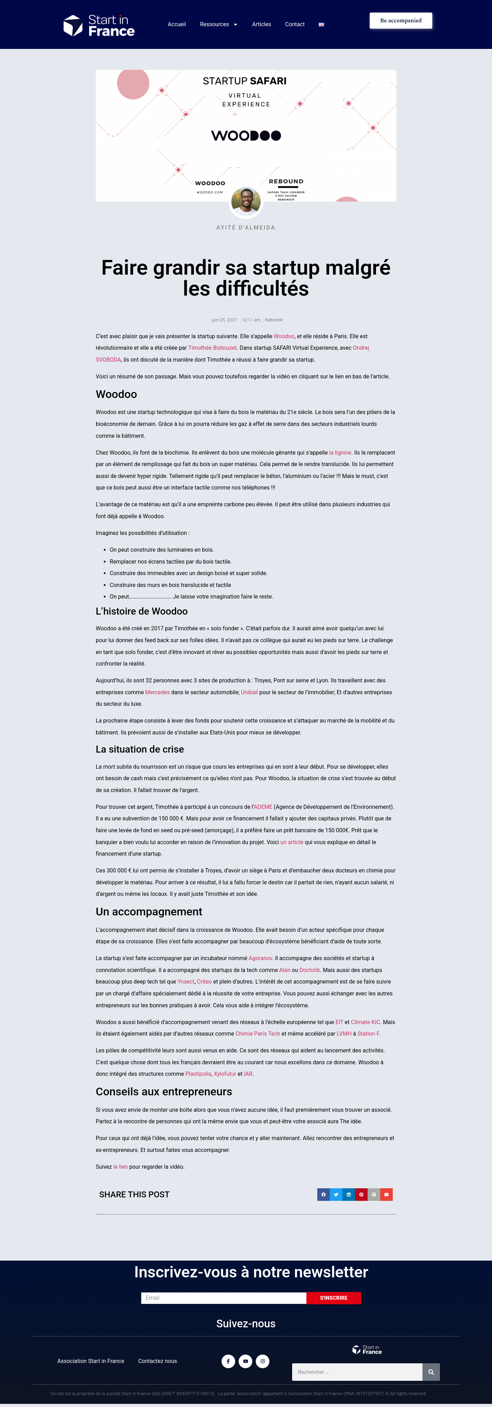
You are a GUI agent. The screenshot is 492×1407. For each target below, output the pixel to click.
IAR (248, 1074)
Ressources (219, 24)
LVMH (344, 1033)
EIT (339, 1022)
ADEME (263, 807)
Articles (261, 24)
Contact (295, 24)
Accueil (177, 24)
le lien (120, 1166)
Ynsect (186, 981)
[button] (323, 1194)
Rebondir (274, 319)
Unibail (249, 692)
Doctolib (309, 970)
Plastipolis (198, 1074)
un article (291, 842)
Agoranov (260, 958)
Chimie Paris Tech (258, 1033)
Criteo (204, 981)
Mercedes (157, 692)
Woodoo (284, 336)
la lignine (340, 452)
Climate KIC (365, 1022)
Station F (368, 1033)
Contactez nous (157, 1361)
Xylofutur (225, 1074)
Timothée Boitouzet (212, 348)
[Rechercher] (431, 1372)
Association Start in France (90, 1361)
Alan (284, 970)
